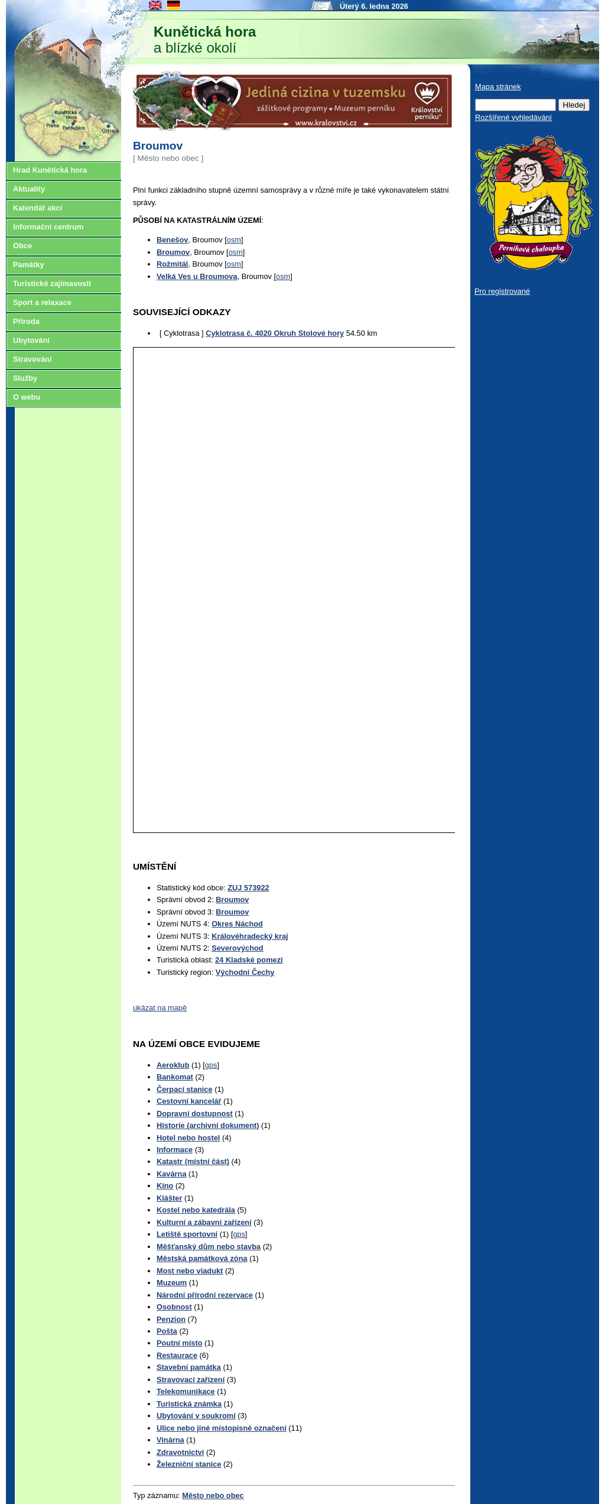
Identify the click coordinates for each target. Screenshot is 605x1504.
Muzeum (172, 1282)
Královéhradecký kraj (250, 936)
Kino (165, 1185)
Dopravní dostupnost (195, 1113)
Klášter (169, 1198)
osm (234, 239)
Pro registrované (502, 291)
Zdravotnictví (180, 1452)
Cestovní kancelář (189, 1101)
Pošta (167, 1331)
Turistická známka (189, 1403)
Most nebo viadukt (190, 1270)
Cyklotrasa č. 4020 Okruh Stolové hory (275, 333)
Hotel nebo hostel (188, 1137)
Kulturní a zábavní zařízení (204, 1222)
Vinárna (170, 1439)
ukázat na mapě (160, 1007)
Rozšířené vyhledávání (513, 117)
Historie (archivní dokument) (208, 1125)
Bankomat (175, 1076)
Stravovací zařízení (191, 1379)
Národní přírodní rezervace (205, 1295)
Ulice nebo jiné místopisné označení (222, 1428)
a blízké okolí (205, 40)
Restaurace (177, 1355)
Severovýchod (238, 948)
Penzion (171, 1319)
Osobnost (174, 1306)
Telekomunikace (186, 1391)
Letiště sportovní (187, 1234)
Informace (175, 1149)
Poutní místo (180, 1342)
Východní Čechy (245, 972)
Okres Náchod (237, 923)
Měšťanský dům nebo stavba (209, 1246)
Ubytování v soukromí (196, 1415)
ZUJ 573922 (248, 887)
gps (211, 1065)
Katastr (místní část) (193, 1161)
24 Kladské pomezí (249, 959)
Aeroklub (173, 1065)
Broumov (232, 899)
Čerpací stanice (185, 1089)
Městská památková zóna (202, 1258)
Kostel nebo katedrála (196, 1209)
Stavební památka (189, 1367)
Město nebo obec (213, 1495)
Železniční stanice (189, 1464)
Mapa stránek (498, 86)
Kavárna (172, 1173)
